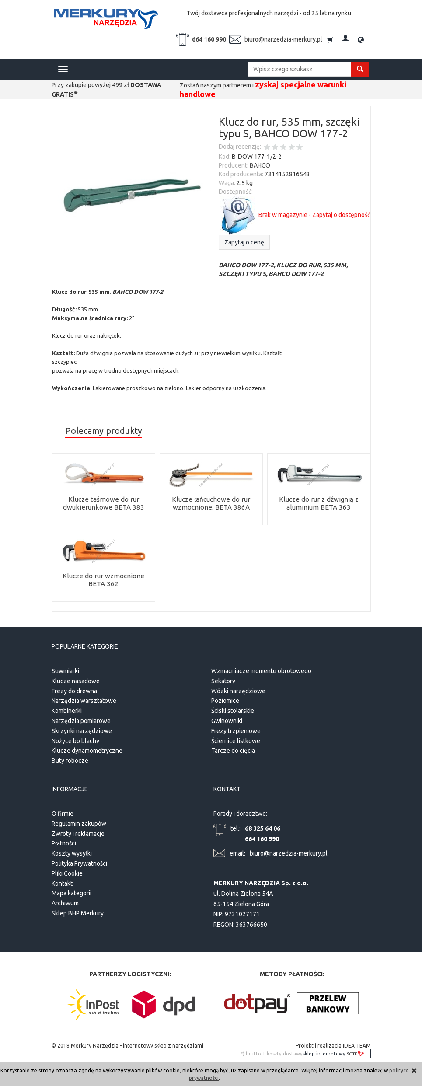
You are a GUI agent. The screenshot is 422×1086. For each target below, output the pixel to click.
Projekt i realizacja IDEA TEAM (333, 1043)
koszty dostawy (285, 1051)
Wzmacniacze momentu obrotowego (261, 669)
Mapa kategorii (71, 890)
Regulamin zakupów (79, 821)
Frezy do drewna (74, 689)
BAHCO (260, 165)
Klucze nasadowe (76, 679)
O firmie (62, 811)
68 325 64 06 (262, 826)
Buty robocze (70, 759)
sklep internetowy (333, 1051)
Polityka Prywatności (79, 861)
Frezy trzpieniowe (236, 729)
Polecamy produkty (103, 431)
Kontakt (62, 880)
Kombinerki (67, 709)
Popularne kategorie (85, 646)
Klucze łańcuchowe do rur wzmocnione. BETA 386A (211, 503)
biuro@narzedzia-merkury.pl (283, 39)
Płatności (64, 841)
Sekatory (223, 679)
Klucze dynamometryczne (87, 749)
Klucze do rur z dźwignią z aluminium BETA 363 (319, 503)
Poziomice (225, 699)
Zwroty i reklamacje (78, 831)
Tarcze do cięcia (233, 749)
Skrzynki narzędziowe (82, 729)
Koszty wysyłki (72, 851)
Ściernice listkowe (235, 739)
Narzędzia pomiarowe (81, 719)
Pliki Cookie (67, 871)
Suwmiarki (65, 669)
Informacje (70, 787)
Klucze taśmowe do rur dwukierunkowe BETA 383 (103, 503)
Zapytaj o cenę (244, 242)
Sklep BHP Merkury (78, 911)
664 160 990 (209, 39)
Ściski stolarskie (232, 709)
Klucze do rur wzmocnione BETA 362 (103, 579)
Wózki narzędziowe (238, 689)
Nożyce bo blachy (75, 739)
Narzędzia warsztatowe (84, 699)
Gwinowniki (226, 719)
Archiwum (65, 900)
